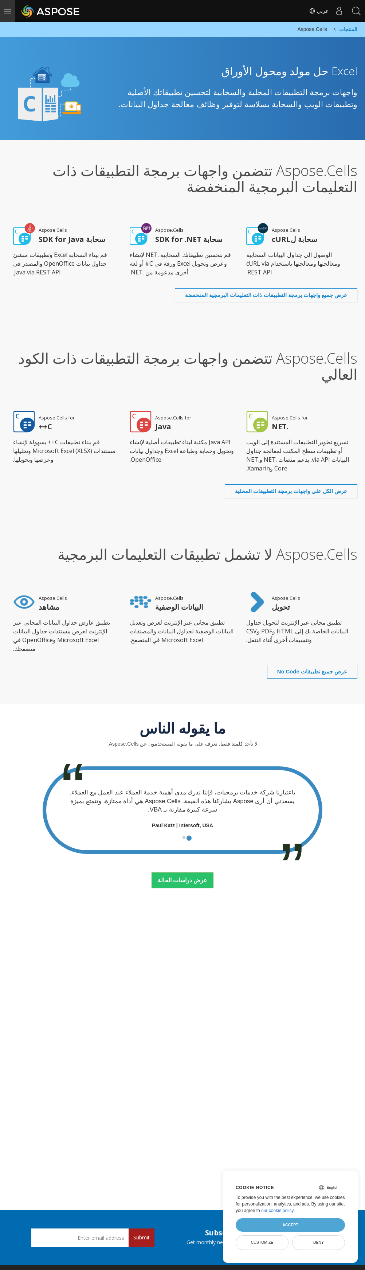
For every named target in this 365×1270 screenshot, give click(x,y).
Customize (262, 1242)
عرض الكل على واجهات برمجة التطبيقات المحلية (279, 476)
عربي (317, 11)
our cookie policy (277, 1210)
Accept (290, 1225)
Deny (318, 1242)
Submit (141, 1237)
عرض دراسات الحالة (183, 857)
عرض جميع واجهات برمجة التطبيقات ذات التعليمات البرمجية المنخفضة (253, 287)
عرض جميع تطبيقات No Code (301, 648)
